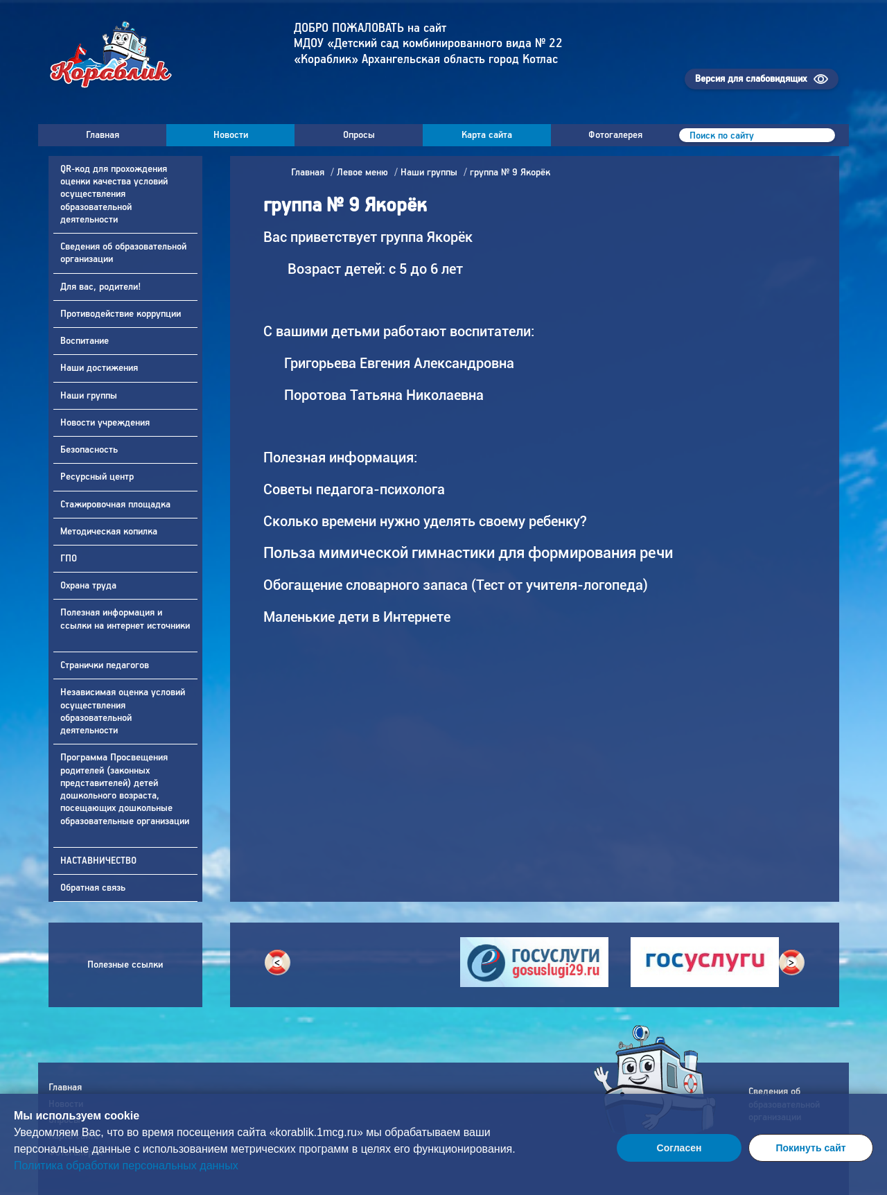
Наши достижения (100, 368)
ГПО (70, 558)
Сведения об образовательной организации (123, 253)
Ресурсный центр (98, 476)
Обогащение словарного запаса (365, 585)
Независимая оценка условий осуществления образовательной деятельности (122, 711)
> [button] (791, 962)
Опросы (359, 135)
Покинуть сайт (810, 1147)
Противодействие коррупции (122, 314)
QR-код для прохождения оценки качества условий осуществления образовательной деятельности (114, 194)
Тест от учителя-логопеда (559, 585)
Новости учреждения (106, 422)
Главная (102, 135)
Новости (230, 135)
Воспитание (86, 341)
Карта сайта (487, 135)
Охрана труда (89, 585)
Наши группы (90, 395)
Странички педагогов (106, 665)
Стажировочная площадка (116, 504)
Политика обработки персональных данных (126, 1165)
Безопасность (90, 449)
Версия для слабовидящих (751, 79)
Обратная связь (94, 887)
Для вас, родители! (101, 287)
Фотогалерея (615, 135)
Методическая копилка (110, 531)
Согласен (679, 1147)
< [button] (277, 962)
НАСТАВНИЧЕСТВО (99, 860)
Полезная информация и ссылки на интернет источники (125, 619)
